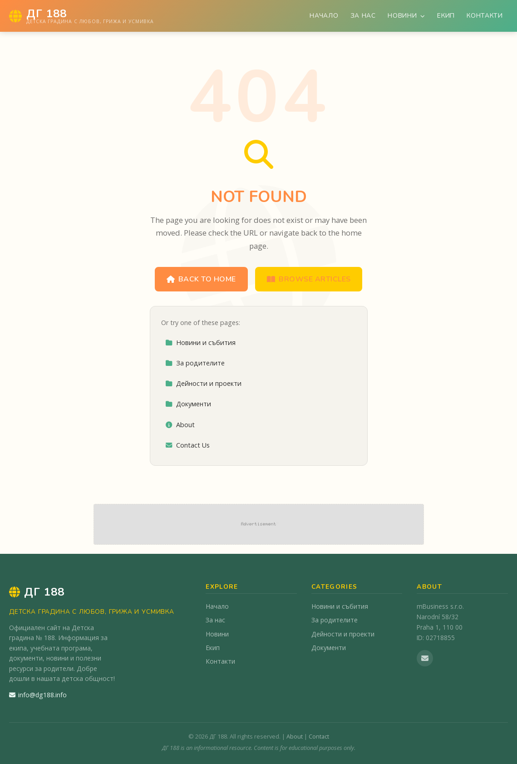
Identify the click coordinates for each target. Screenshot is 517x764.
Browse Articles (309, 279)
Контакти (484, 15)
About (180, 424)
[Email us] (425, 658)
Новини (406, 15)
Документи (188, 403)
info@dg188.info (38, 694)
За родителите (195, 363)
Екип (446, 15)
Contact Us (187, 445)
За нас (363, 15)
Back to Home (201, 279)
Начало (324, 15)
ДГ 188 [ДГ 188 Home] (36, 592)
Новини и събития (200, 342)
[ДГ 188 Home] (81, 16)
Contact (319, 736)
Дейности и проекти (203, 383)
